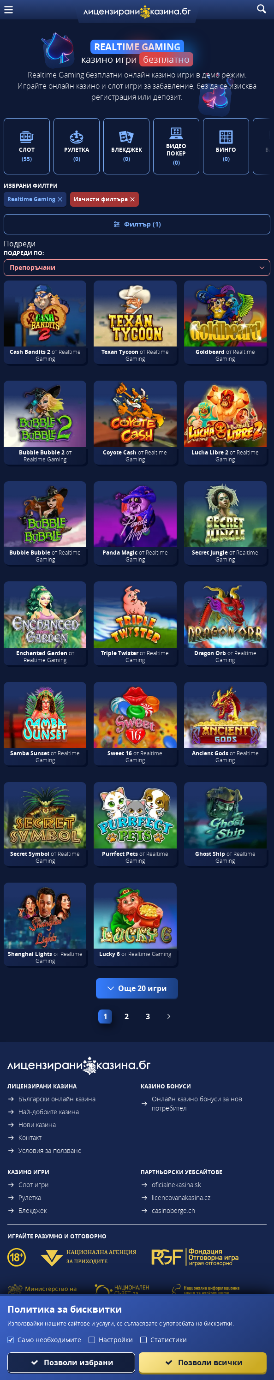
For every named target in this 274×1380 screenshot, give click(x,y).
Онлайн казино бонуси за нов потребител (191, 1103)
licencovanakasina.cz (175, 1197)
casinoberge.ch (168, 1210)
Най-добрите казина (43, 1111)
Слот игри (27, 1184)
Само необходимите (49, 1339)
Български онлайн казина (51, 1098)
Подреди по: (24, 253)
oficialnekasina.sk (171, 1184)
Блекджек (27, 1210)
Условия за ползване (44, 1150)
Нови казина (31, 1124)
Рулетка (24, 1197)
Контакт (24, 1137)
